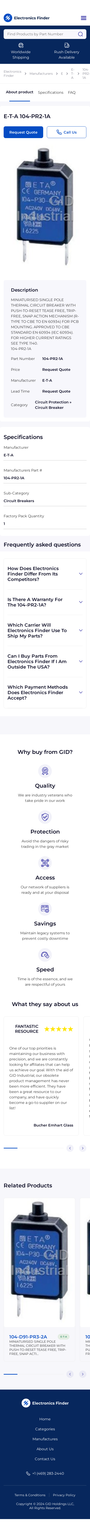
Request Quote (23, 132)
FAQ (71, 92)
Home (45, 1419)
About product (19, 95)
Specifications (50, 92)
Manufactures (45, 1439)
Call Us (66, 132)
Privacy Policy (64, 1495)
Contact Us (45, 1459)
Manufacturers (41, 74)
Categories (45, 1429)
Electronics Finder (12, 74)
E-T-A (72, 73)
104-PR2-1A (86, 73)
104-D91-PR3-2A (28, 1337)
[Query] (45, 34)
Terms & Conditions (30, 1495)
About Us (45, 1449)
